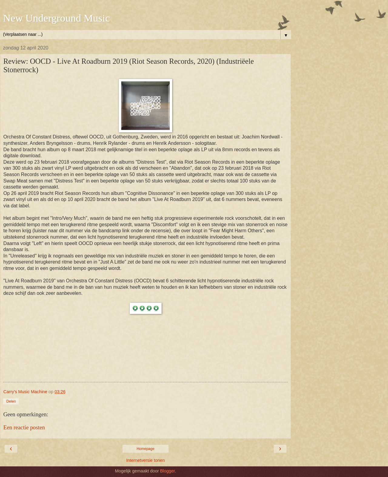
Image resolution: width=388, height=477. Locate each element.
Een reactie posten (24, 427)
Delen (11, 401)
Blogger (167, 470)
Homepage (146, 449)
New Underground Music (56, 18)
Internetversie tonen (145, 460)
